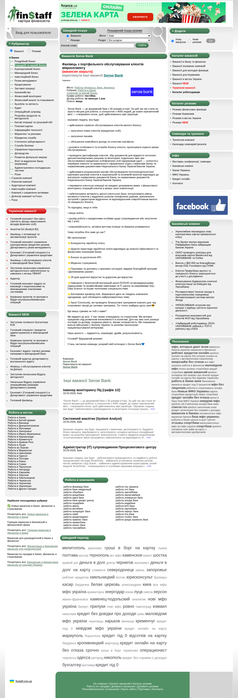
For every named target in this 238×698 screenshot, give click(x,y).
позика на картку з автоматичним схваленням (194, 357)
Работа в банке (87, 90)
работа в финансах (193, 365)
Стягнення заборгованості (30, 141)
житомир (88, 665)
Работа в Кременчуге (20, 439)
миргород (112, 643)
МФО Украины (180, 174)
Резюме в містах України (186, 118)
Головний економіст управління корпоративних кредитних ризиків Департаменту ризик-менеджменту (30, 245)
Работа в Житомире (19, 428)
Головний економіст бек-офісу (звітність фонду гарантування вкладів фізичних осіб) (28, 221)
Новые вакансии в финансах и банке (27, 515)
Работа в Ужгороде (19, 469)
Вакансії (180, 83)
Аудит (18, 107)
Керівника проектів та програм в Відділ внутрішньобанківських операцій (29, 299)
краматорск (95, 592)
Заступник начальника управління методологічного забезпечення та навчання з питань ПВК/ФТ (30, 271)
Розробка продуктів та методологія (27, 117)
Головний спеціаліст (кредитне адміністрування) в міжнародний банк (29, 333)
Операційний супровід (27, 111)
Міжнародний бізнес (26, 73)
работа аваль (71, 505)
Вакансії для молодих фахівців (190, 70)
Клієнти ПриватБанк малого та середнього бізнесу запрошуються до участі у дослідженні (195, 273)
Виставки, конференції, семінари (191, 161)
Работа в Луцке (17, 444)
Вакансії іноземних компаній (188, 66)
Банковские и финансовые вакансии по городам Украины (32, 563)
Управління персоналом (29, 149)
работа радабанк (125, 503)
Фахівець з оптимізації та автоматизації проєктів (25, 235)
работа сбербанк (73, 492)
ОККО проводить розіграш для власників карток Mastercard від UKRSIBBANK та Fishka (193, 255)
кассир (84, 555)
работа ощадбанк (73, 503)
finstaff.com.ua (24, 681)
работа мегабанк (73, 508)
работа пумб (70, 514)
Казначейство (23, 92)
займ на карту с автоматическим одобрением (189, 430)
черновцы (96, 621)
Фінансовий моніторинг (28, 96)
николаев (69, 614)
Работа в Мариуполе (20, 450)
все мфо (160, 585)
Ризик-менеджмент (26, 80)
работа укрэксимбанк (128, 495)
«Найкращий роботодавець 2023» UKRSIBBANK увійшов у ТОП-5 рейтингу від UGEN (195, 326)
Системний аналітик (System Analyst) (92, 418)
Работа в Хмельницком (21, 477)
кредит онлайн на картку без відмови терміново (195, 376)
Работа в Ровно (17, 461)
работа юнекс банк (74, 525)
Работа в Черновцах (20, 486)
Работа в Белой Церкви (21, 420)
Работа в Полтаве (18, 458)
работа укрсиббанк (127, 492)
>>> (153, 409)
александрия (131, 585)
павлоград (143, 606)
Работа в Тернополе (19, 466)
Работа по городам (98, 686)
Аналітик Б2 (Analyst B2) (24, 229)
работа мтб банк (125, 505)
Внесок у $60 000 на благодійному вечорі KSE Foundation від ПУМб (195, 264)
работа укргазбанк (126, 508)
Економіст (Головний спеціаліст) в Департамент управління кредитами (31, 254)
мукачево (95, 548)
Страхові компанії (21, 178)
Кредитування (23, 84)
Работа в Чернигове (19, 483)
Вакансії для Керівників (186, 74)
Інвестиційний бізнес (27, 76)
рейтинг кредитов (75, 577)
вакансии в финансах (203, 349)
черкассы (69, 658)
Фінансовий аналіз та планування (34, 100)
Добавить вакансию (123, 686)
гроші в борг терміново (119, 650)
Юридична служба (25, 137)
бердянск (69, 643)
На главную (100, 683)
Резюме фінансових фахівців (189, 109)
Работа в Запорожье (20, 431)
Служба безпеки (24, 145)
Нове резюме (197, 40)
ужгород (97, 658)
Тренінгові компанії (183, 139)
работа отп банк (125, 489)
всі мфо (116, 555)
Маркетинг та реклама (28, 134)
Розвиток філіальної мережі (31, 157)
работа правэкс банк (75, 519)
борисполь (92, 636)
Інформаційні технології (28, 130)
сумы (141, 614)
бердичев (82, 585)
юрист (147, 555)
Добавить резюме (148, 686)
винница (128, 621)
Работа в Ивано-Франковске (24, 434)
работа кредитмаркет (75, 516)
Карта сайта (128, 689)
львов (162, 548)
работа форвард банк (76, 486)
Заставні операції (25, 88)
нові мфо (114, 606)
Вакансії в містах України (187, 79)
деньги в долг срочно (203, 419)
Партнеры (144, 689)
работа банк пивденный (77, 489)
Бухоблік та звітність (26, 104)
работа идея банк (73, 497)
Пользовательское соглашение (100, 689)
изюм (129, 592)
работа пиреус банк (127, 511)
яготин (120, 577)
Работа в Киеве (17, 417)
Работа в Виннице (18, 423)
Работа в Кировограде (21, 436)
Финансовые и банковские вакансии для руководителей (32, 547)
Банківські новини (182, 166)
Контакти (177, 183)
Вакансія (76, 35)
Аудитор (15, 278)
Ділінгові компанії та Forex (26, 196)
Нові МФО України (188, 401)
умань (140, 570)
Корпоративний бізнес (27, 69)
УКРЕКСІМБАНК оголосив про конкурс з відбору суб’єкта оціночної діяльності (196, 308)
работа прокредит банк (76, 511)
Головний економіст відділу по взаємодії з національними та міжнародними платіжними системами (28, 287)
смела (148, 592)
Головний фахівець (21, 400)
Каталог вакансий (119, 683)
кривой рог (70, 563)
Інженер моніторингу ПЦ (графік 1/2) (91, 390)
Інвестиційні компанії (23, 189)
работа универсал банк (129, 497)
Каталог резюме (142, 683)
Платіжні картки (24, 126)
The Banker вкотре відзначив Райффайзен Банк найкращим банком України (193, 245)
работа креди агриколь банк (132, 519)
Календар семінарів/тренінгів (189, 144)
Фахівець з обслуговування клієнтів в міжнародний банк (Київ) (30, 261)
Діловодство (22, 153)
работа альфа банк (127, 500)
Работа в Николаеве (20, 453)
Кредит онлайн (181, 179)
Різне (18, 174)
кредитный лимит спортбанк (201, 394)
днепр (110, 563)
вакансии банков (181, 416)
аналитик (139, 599)
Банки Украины (181, 170)
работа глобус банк (127, 516)
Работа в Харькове (19, 472)
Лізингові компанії (21, 181)
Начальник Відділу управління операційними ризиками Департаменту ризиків (27, 385)
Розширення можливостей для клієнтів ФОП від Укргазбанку (193, 317)
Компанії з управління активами (29, 192)
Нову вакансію (181, 40)
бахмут (83, 606)
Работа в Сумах (17, 464)
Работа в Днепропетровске (23, 425)
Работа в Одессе (17, 455)
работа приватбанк (74, 522)
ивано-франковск (75, 599)
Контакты (157, 689)
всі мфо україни (186, 426)
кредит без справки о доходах (144, 658)
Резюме (75, 40)
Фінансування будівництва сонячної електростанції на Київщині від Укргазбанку (196, 284)
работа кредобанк (73, 495)
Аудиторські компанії (23, 185)
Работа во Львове (18, 447)
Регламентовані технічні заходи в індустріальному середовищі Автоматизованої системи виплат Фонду (194, 295)
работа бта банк (125, 514)
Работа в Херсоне (18, 475)
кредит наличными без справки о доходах (196, 410)
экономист (142, 563)
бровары (160, 577)
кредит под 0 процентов (197, 384)
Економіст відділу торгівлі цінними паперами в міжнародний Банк (30, 352)
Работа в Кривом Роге (20, 442)
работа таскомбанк (74, 527)
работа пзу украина (127, 486)
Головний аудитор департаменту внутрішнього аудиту (29, 360)
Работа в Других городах (22, 488)
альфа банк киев (209, 404)
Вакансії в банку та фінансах (189, 61)
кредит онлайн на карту (146, 628)
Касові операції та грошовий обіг (34, 122)
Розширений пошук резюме (124, 30)
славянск (99, 570)
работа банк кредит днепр (78, 500)
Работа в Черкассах (19, 480)
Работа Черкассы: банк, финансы (94, 87)
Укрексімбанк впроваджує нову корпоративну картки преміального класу (195, 234)
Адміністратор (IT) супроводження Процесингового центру (109, 447)
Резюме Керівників (183, 113)
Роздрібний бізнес (25, 61)
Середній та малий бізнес (31, 65)
